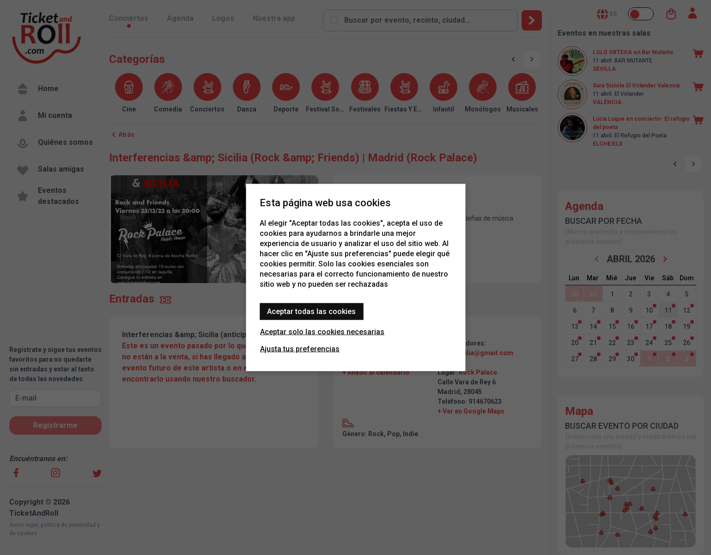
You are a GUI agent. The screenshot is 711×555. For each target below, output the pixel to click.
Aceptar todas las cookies (311, 311)
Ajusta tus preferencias (300, 349)
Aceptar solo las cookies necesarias (322, 331)
